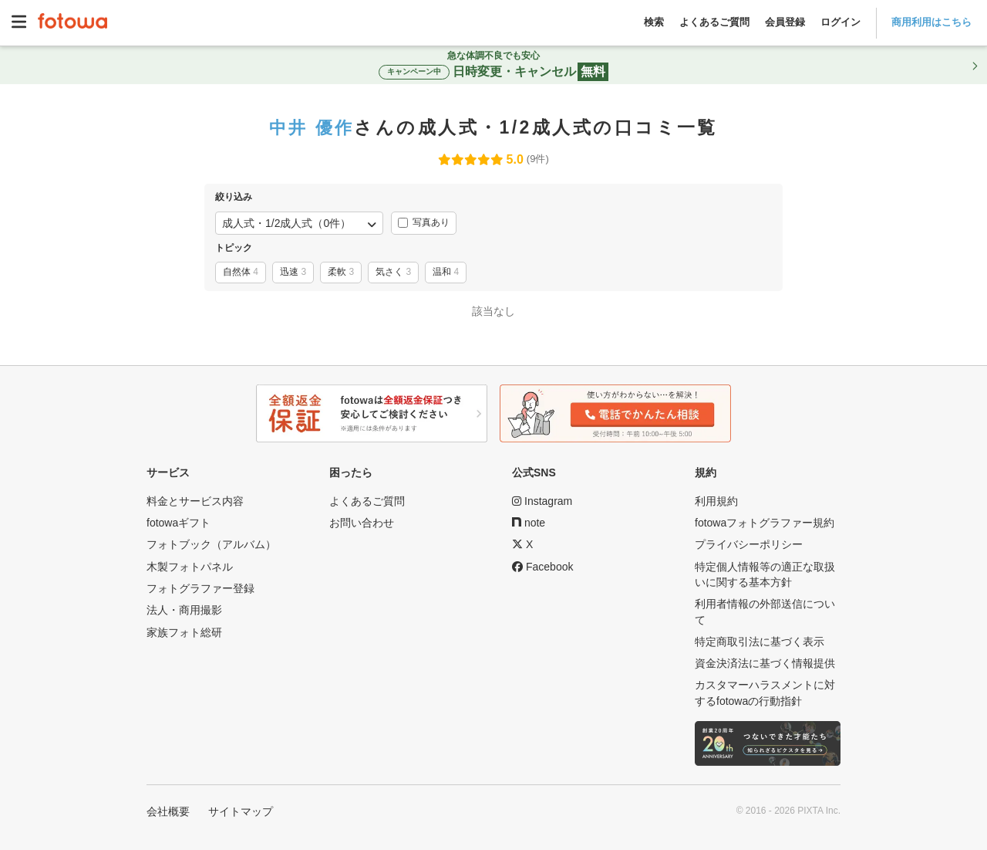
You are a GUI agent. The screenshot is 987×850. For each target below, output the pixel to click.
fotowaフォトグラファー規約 (764, 522)
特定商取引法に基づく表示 (759, 641)
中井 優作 (311, 127)
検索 (654, 22)
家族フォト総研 (184, 632)
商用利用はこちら (931, 22)
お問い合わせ (361, 522)
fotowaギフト (179, 522)
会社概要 (168, 811)
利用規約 (716, 501)
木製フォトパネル (190, 566)
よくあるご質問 (714, 22)
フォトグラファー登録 (200, 588)
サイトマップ (240, 811)
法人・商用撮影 (184, 610)
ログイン (840, 22)
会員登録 (785, 22)
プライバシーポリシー (749, 544)
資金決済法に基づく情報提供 (765, 663)
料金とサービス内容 (195, 501)
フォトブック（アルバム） (211, 544)
